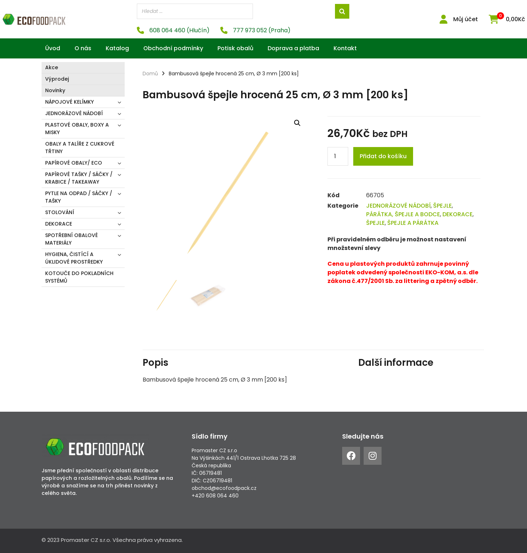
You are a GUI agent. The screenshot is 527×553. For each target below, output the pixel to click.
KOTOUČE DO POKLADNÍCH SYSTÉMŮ (79, 277)
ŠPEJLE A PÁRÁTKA (413, 223)
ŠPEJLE (442, 206)
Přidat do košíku (383, 156)
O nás (83, 48)
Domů (150, 73)
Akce (51, 67)
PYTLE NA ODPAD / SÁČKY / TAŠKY (78, 197)
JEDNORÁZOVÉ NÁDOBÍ (74, 113)
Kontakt (345, 48)
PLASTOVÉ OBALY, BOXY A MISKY (77, 128)
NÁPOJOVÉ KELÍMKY (69, 101)
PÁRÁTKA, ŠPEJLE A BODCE (403, 214)
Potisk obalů (235, 48)
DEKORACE (58, 223)
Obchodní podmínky (173, 48)
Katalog (117, 48)
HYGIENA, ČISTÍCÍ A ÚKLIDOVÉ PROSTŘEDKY (74, 258)
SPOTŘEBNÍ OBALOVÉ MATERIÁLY (71, 239)
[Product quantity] (337, 156)
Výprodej (57, 78)
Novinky (55, 90)
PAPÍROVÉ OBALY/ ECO (73, 162)
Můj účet (465, 19)
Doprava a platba (293, 48)
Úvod (52, 48)
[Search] (342, 11)
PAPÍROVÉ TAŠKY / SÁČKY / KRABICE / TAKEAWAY (78, 178)
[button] (297, 123)
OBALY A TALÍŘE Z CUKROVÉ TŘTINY (79, 147)
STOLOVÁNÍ (59, 212)
